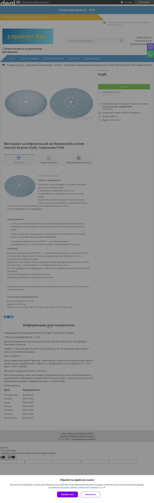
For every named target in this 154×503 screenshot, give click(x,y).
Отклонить (90, 494)
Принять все (67, 494)
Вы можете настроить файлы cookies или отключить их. (76, 487)
